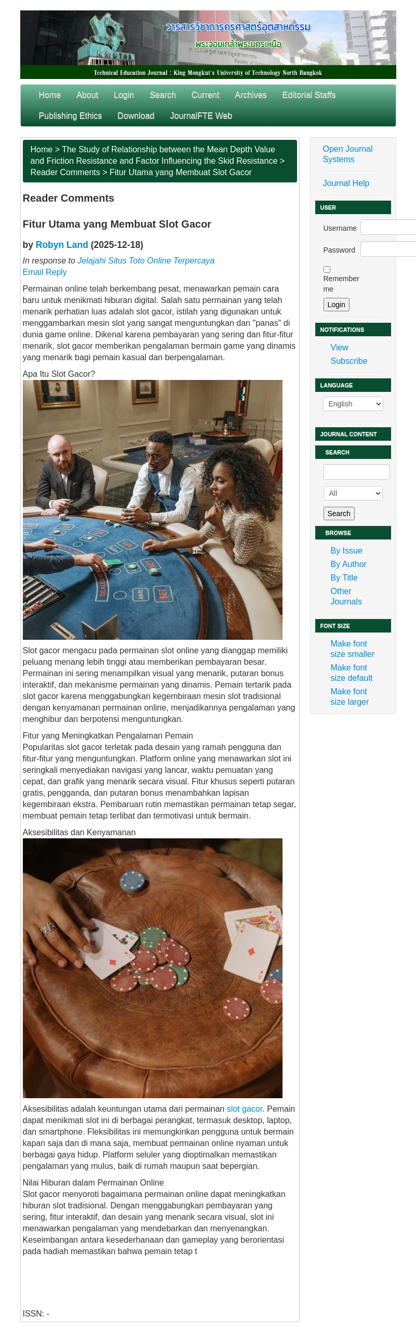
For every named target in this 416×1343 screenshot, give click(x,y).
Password (339, 250)
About (87, 94)
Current (205, 94)
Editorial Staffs (309, 94)
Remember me (341, 283)
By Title (344, 577)
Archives (250, 94)
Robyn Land (62, 245)
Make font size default (352, 672)
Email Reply (45, 272)
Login (124, 94)
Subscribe (349, 361)
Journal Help (346, 183)
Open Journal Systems (348, 154)
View (339, 347)
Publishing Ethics (70, 115)
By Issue (347, 550)
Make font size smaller (352, 649)
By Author (349, 564)
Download (135, 115)
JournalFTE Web (201, 115)
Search (163, 94)
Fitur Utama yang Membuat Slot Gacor (181, 172)
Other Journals (346, 596)
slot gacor (244, 1108)
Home (50, 94)
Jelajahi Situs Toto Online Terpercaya (145, 260)
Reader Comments (65, 172)
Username (340, 228)
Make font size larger (350, 696)
